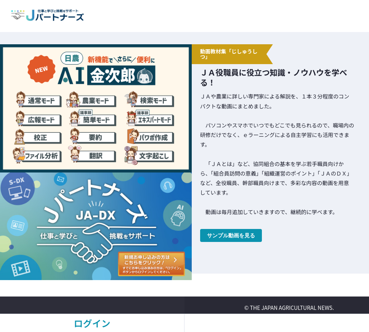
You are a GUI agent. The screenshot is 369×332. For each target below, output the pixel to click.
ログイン (92, 323)
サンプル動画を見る (231, 235)
